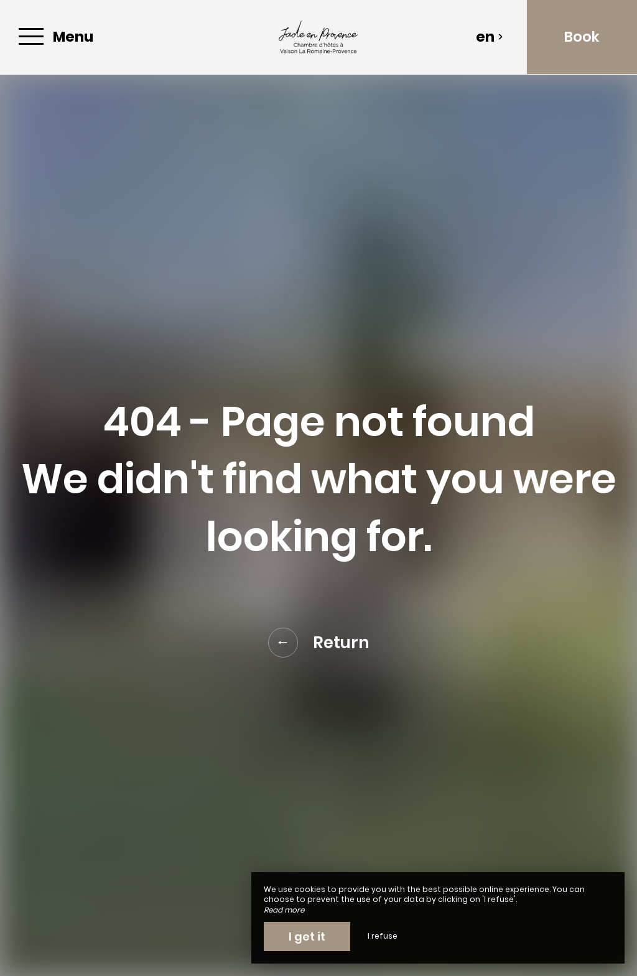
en (489, 37)
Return (319, 643)
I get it (307, 936)
